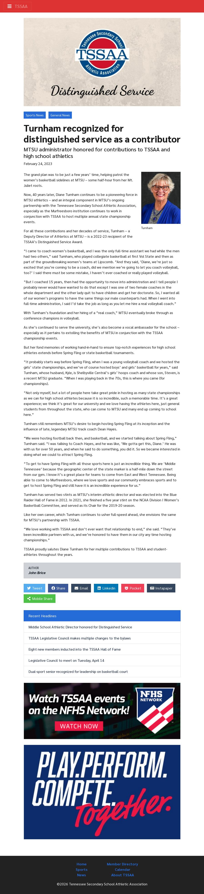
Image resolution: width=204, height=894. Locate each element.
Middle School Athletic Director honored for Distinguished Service (80, 626)
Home (82, 864)
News (81, 874)
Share (58, 588)
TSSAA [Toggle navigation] (18, 6)
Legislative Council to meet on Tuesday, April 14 (66, 660)
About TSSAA (122, 874)
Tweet (34, 588)
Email (81, 588)
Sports (82, 869)
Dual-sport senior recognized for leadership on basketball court (78, 671)
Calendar (122, 869)
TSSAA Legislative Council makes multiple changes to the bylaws (79, 638)
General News (60, 115)
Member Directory (122, 864)
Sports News (35, 115)
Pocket (132, 588)
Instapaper (161, 588)
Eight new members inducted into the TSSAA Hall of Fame (74, 649)
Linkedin (106, 588)
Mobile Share (40, 598)
